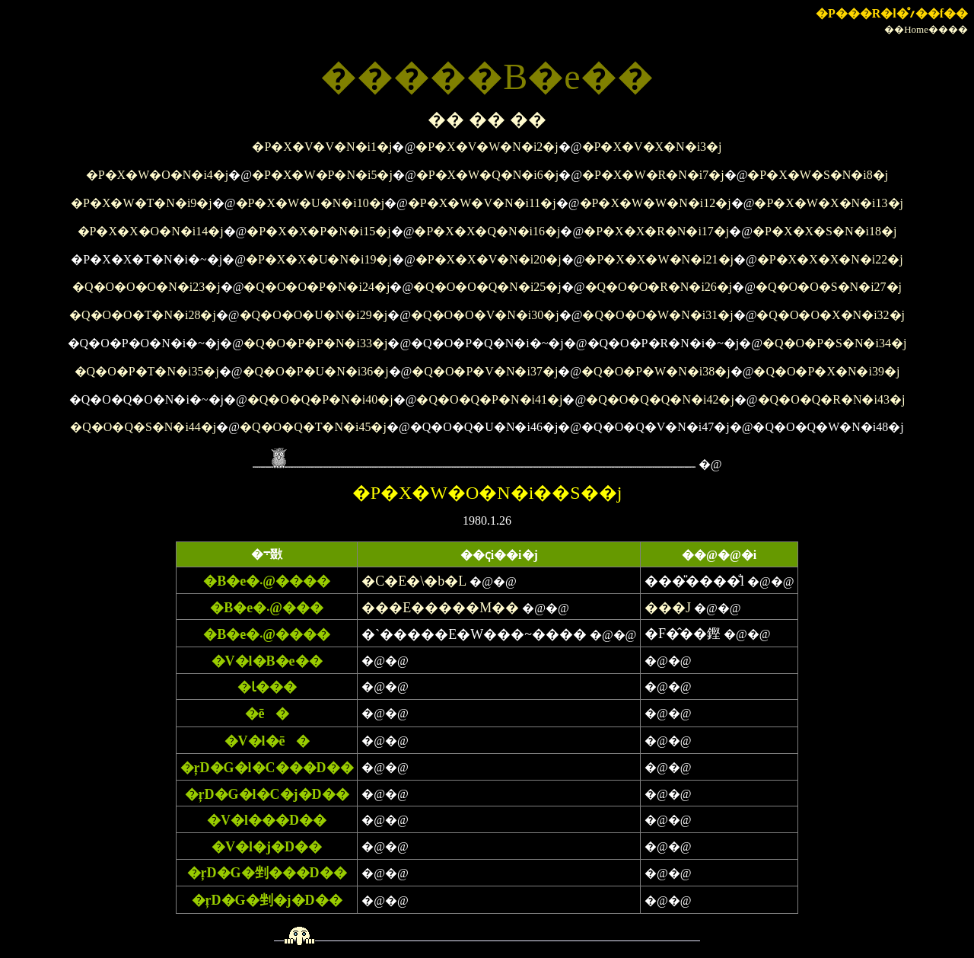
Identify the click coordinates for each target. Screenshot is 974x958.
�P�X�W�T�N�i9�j (141, 202)
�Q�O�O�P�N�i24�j (317, 286)
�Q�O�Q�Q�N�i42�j (660, 399)
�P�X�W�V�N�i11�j (482, 202)
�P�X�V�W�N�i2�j (487, 146)
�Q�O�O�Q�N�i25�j (487, 286)
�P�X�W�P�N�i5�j (322, 174)
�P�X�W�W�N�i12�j (655, 202)
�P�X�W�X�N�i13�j (828, 202)
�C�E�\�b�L (413, 581)
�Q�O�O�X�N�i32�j (830, 314)
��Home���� (926, 29)
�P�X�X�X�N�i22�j (830, 259)
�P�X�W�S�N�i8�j (817, 174)
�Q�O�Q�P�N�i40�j (320, 399)
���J (668, 607)
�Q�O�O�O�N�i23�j (146, 286)
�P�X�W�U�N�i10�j (310, 202)
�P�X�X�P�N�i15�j (318, 231)
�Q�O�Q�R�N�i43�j (832, 399)
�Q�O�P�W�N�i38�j (655, 371)
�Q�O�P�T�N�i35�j (147, 371)
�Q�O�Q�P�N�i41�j (489, 399)
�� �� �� (487, 119)
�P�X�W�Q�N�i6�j (487, 174)
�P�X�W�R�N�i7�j (653, 174)
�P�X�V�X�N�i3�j (652, 146)
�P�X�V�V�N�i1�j (322, 146)
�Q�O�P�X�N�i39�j (826, 371)
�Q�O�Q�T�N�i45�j (313, 426)
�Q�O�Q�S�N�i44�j (143, 426)
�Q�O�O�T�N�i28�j (142, 314)
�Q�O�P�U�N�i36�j (316, 371)
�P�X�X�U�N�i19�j (319, 259)
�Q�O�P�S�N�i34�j (834, 343)
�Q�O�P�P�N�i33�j (315, 343)
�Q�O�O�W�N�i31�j (657, 314)
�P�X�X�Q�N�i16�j (487, 231)
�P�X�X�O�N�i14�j (151, 231)
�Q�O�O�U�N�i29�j (314, 314)
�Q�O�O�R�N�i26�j (659, 286)
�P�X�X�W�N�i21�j (659, 259)
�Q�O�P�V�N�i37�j (485, 371)
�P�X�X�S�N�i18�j (824, 231)
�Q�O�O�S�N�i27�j (829, 286)
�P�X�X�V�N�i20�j (488, 259)
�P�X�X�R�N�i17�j (656, 231)
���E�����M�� (440, 607)
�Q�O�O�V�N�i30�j (485, 314)
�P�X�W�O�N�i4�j (157, 174)
